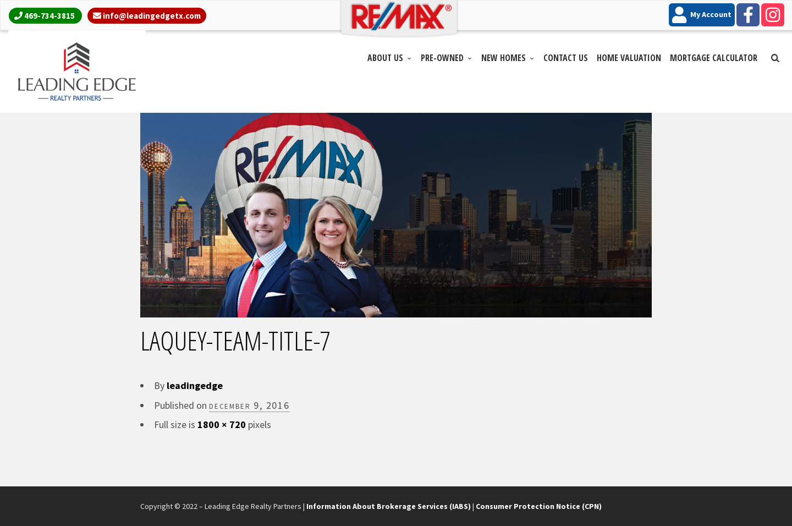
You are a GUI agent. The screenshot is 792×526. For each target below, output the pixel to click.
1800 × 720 (221, 424)
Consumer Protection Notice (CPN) (539, 506)
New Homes (503, 58)
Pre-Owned (442, 58)
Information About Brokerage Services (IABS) (388, 506)
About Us (385, 58)
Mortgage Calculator (713, 58)
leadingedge (195, 385)
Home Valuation (629, 58)
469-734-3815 (49, 15)
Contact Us (565, 58)
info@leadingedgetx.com (152, 15)
